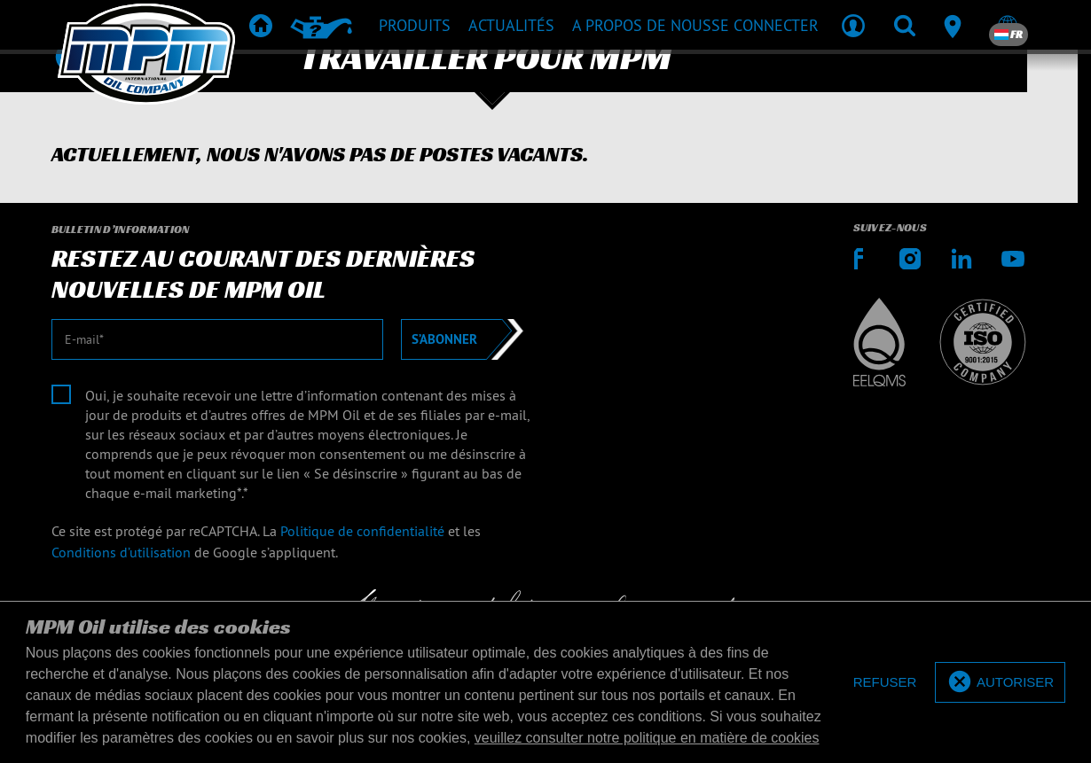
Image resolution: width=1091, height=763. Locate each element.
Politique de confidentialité (362, 531)
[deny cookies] (885, 683)
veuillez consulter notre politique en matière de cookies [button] (647, 737)
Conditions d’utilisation (121, 552)
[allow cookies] (1000, 683)
